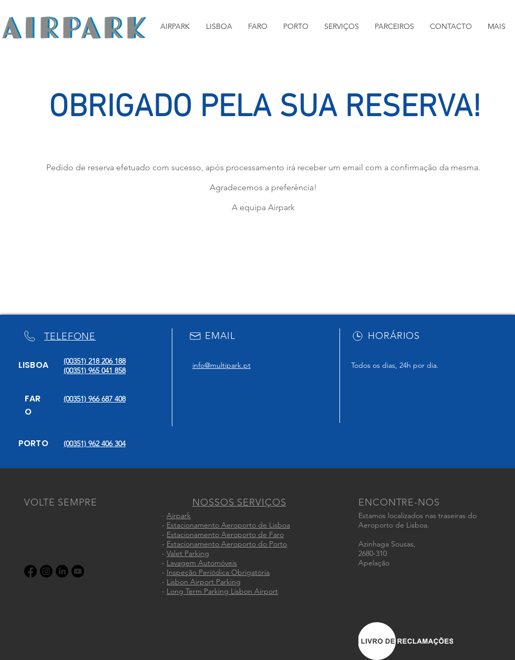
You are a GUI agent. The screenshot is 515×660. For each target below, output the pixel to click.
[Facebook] (30, 571)
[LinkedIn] (62, 571)
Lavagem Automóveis (202, 563)
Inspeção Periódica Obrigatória (218, 572)
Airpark (179, 515)
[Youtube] (77, 571)
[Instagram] (46, 571)
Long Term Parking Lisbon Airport (222, 591)
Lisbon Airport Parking (204, 581)
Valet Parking (188, 553)
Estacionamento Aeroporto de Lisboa (228, 525)
